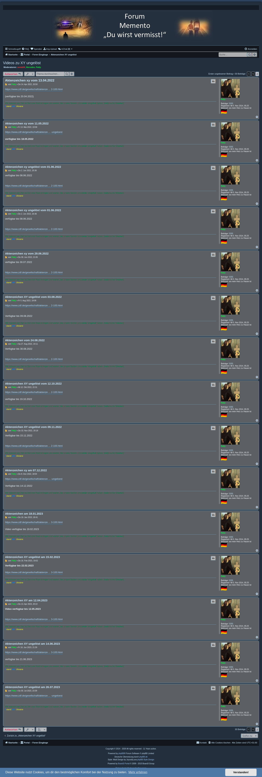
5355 (231, 103)
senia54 (21, 67)
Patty (38, 67)
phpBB (121, 753)
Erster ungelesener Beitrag (221, 74)
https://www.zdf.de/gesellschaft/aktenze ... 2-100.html (33, 89)
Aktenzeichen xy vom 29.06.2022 (27, 253)
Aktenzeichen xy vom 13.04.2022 (29, 80)
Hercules (30, 67)
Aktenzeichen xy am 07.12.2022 (26, 470)
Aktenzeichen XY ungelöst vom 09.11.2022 (33, 426)
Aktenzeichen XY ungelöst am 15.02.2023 (32, 557)
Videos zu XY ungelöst (22, 63)
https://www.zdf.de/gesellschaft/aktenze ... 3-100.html (33, 522)
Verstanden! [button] (241, 772)
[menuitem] (25, 49)
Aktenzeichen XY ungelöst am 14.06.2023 (32, 643)
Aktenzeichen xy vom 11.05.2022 (27, 123)
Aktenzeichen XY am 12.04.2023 (26, 600)
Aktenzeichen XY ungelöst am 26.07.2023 (32, 687)
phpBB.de (143, 757)
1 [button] (253, 74)
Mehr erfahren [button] (137, 772)
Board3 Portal (123, 764)
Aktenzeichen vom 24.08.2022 (25, 340)
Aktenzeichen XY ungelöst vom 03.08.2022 (33, 296)
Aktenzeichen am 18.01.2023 (24, 513)
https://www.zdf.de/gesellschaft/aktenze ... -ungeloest (33, 132)
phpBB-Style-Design (145, 760)
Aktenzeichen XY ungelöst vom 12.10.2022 (33, 383)
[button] (249, 74)
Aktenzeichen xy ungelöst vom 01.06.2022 (33, 166)
